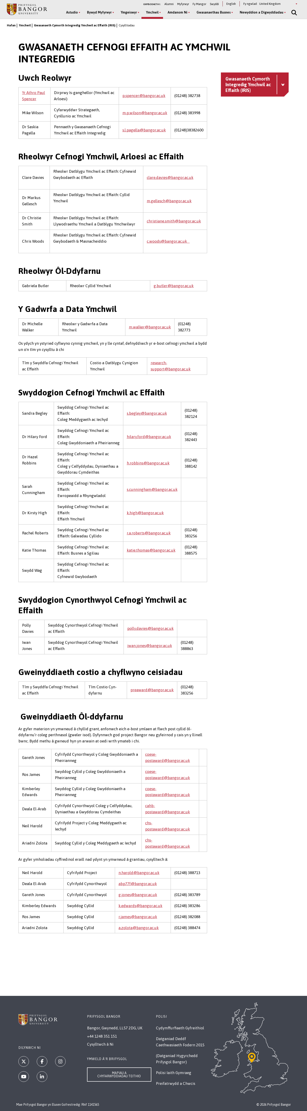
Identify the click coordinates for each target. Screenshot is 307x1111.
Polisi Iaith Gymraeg (173, 1072)
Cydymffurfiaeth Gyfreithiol (180, 1028)
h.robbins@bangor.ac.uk (148, 463)
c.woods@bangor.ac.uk (168, 241)
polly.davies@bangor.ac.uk (150, 628)
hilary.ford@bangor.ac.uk (149, 436)
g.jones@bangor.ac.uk (137, 894)
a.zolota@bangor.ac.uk (138, 927)
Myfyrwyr (183, 4)
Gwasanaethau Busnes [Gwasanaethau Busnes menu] (214, 12)
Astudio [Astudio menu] (72, 12)
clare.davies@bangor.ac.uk (170, 177)
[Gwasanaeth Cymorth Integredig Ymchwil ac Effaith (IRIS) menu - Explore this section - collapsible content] (255, 84)
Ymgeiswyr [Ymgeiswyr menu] (129, 12)
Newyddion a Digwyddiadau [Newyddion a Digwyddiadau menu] (261, 12)
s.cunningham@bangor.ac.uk (152, 489)
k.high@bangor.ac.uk (145, 513)
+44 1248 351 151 (102, 1036)
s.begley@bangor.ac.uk (147, 413)
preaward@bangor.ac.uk (152, 690)
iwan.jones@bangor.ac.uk (149, 645)
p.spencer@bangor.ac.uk (143, 95)
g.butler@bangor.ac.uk (174, 285)
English (231, 3)
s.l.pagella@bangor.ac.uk (144, 130)
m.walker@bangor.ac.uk (150, 327)
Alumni (169, 4)
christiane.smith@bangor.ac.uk (174, 221)
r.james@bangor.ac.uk (137, 916)
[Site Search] (293, 12)
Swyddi (214, 4)
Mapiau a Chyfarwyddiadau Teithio (119, 1074)
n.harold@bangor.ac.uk (138, 872)
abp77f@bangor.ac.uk (137, 883)
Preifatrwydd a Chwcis (175, 1083)
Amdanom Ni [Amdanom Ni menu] (177, 12)
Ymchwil (25, 25)
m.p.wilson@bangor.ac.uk (144, 113)
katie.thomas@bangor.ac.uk (151, 550)
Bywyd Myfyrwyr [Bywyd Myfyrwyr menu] (99, 12)
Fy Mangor (199, 4)
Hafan (11, 25)
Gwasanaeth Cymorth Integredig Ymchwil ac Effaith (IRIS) (74, 25)
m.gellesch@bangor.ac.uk (169, 201)
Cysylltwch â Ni (100, 1044)
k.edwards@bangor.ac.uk (140, 905)
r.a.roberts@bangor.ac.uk (149, 533)
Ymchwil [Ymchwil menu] (152, 12)
